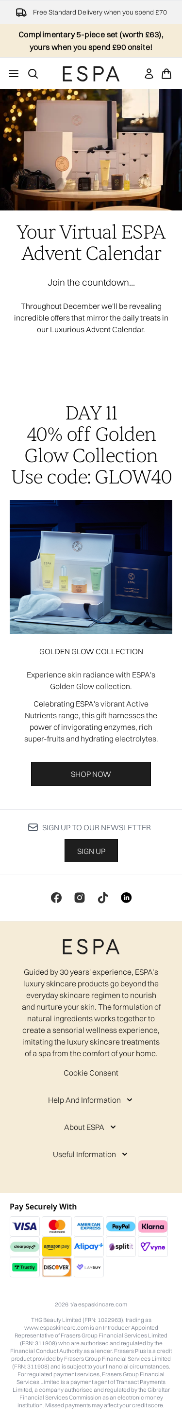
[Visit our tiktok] (103, 897)
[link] (149, 73)
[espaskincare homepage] (91, 73)
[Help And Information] (91, 1100)
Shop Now (91, 774)
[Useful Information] (91, 1154)
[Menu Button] (13, 74)
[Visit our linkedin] (126, 897)
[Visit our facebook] (56, 897)
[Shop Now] (91, 567)
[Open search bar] (33, 74)
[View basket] (166, 73)
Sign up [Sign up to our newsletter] (91, 851)
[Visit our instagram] (79, 897)
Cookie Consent (91, 1073)
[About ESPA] (91, 1127)
